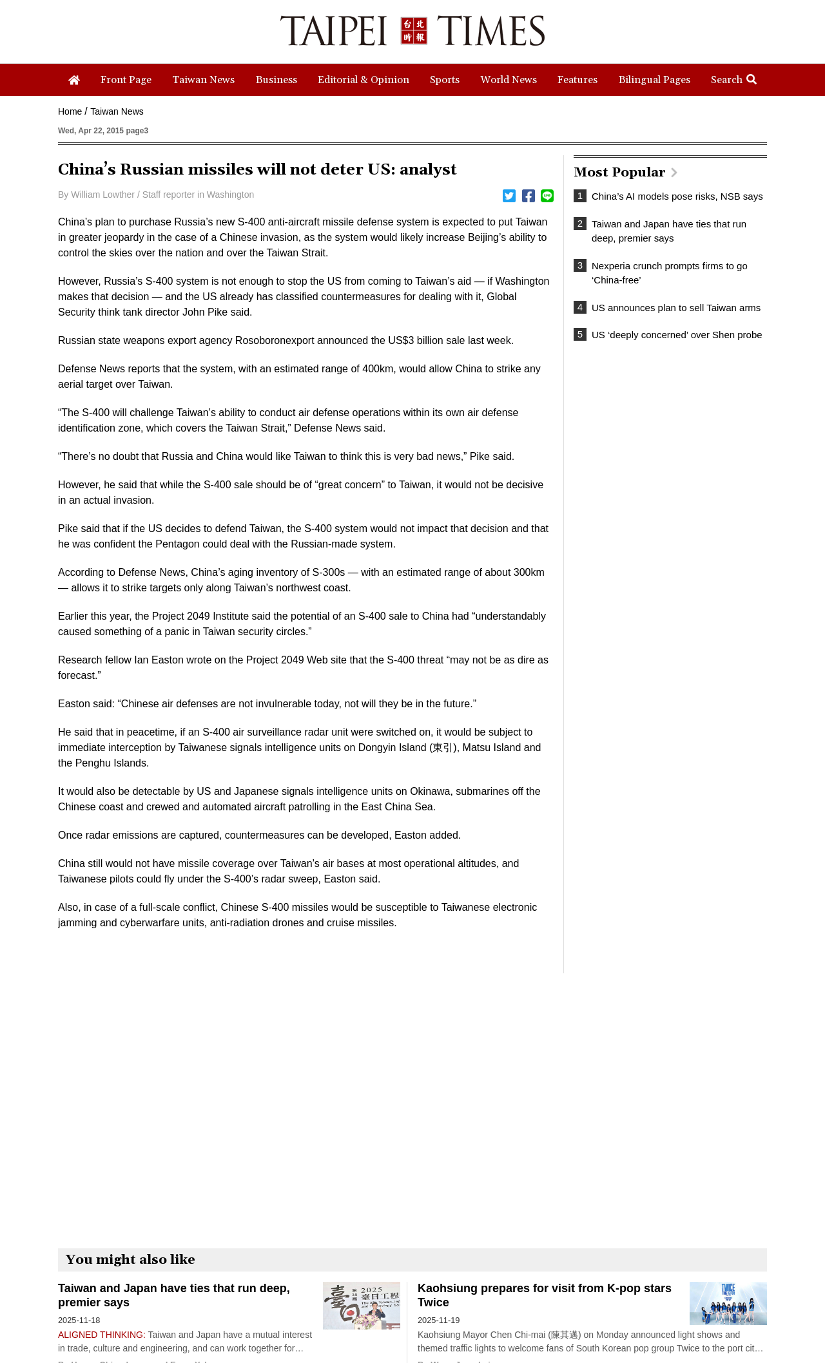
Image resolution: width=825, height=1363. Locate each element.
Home (70, 111)
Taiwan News (116, 111)
